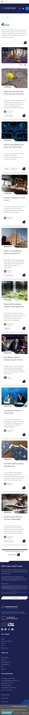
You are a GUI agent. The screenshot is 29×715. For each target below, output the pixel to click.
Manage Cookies (5, 694)
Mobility (7, 169)
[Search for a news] (25, 42)
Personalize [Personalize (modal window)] (17, 712)
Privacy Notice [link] (24, 712)
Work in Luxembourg (6, 690)
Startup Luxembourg (6, 685)
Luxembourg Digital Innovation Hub (10, 680)
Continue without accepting (20, 706)
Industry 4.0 (14, 169)
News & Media (4, 657)
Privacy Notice (23, 580)
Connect (3, 643)
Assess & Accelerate (6, 641)
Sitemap (3, 669)
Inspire (2, 639)
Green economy (9, 115)
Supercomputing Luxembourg (8, 687)
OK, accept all (6, 712)
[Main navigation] (27, 8)
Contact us (4, 659)
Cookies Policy (4, 698)
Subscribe (14, 598)
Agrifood (7, 328)
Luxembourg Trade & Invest (8, 678)
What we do (4, 648)
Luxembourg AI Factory (7, 683)
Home (3, 17)
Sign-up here (5, 583)
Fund (2, 645)
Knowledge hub (5, 664)
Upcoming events (5, 662)
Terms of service (9, 593)
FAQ (2, 666)
